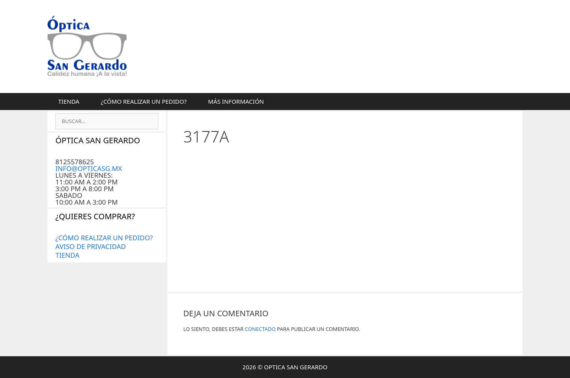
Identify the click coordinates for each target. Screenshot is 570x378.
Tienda (68, 101)
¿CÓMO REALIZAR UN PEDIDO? (143, 101)
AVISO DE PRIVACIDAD (90, 246)
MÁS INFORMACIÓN (236, 101)
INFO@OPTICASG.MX (88, 168)
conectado (260, 328)
